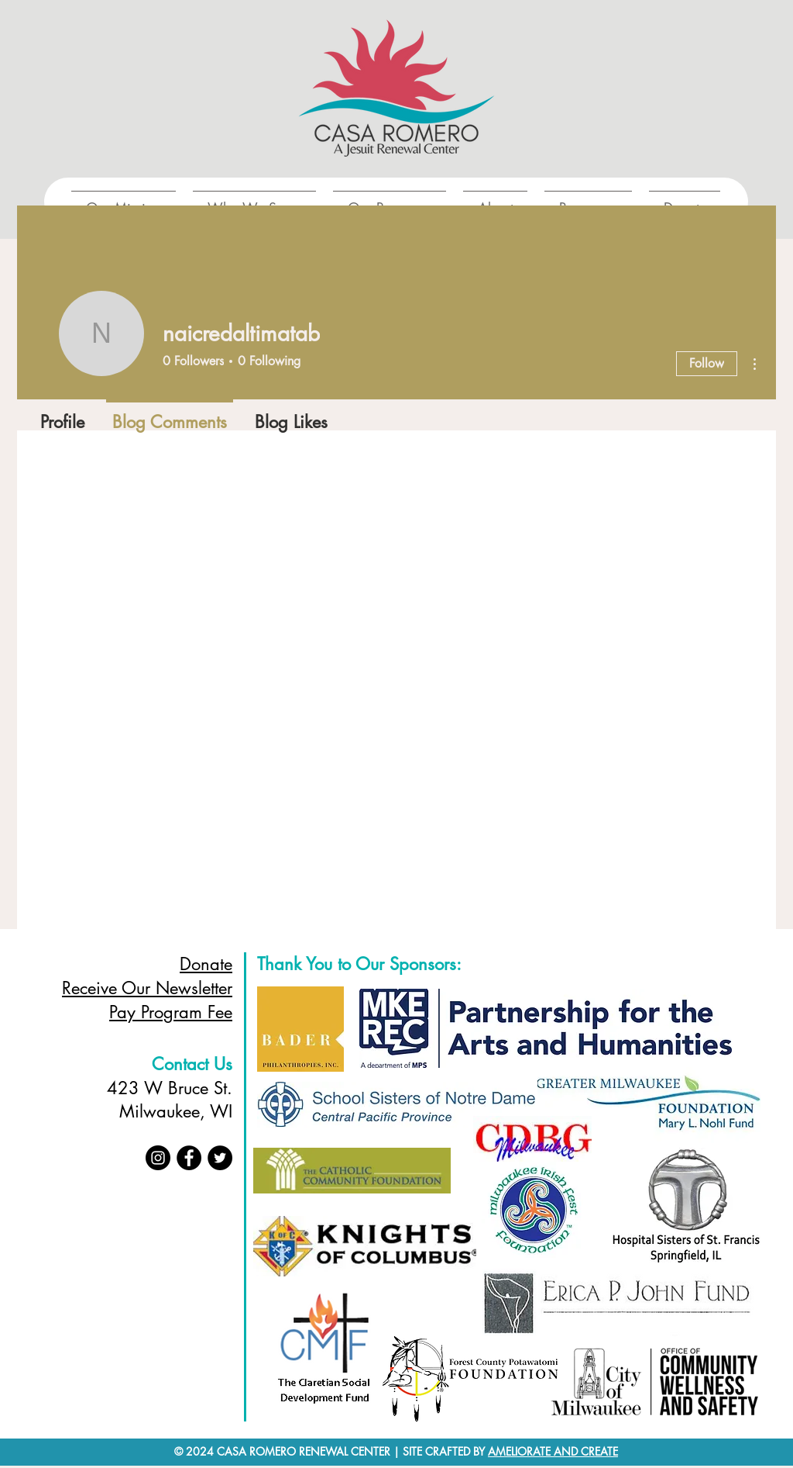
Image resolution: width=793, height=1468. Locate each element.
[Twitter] (220, 1157)
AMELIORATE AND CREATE (553, 1451)
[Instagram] (158, 1157)
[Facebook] (189, 1157)
